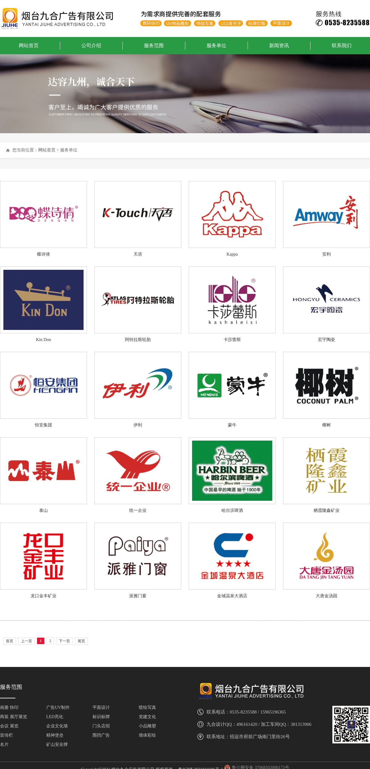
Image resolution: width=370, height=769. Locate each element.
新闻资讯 (279, 45)
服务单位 (216, 45)
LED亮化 (54, 716)
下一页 (64, 641)
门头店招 (101, 726)
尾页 (81, 641)
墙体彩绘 (147, 735)
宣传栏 (6, 735)
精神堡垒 (55, 735)
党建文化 (147, 716)
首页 (9, 641)
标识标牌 (101, 716)
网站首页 (29, 45)
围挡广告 (101, 735)
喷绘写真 (147, 707)
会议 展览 (9, 726)
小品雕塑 (147, 726)
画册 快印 (9, 707)
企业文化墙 (57, 726)
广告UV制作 (58, 707)
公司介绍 (91, 45)
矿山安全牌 (57, 744)
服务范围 (154, 45)
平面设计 (101, 707)
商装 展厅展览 (13, 716)
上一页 (26, 641)
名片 (4, 744)
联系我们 (342, 45)
